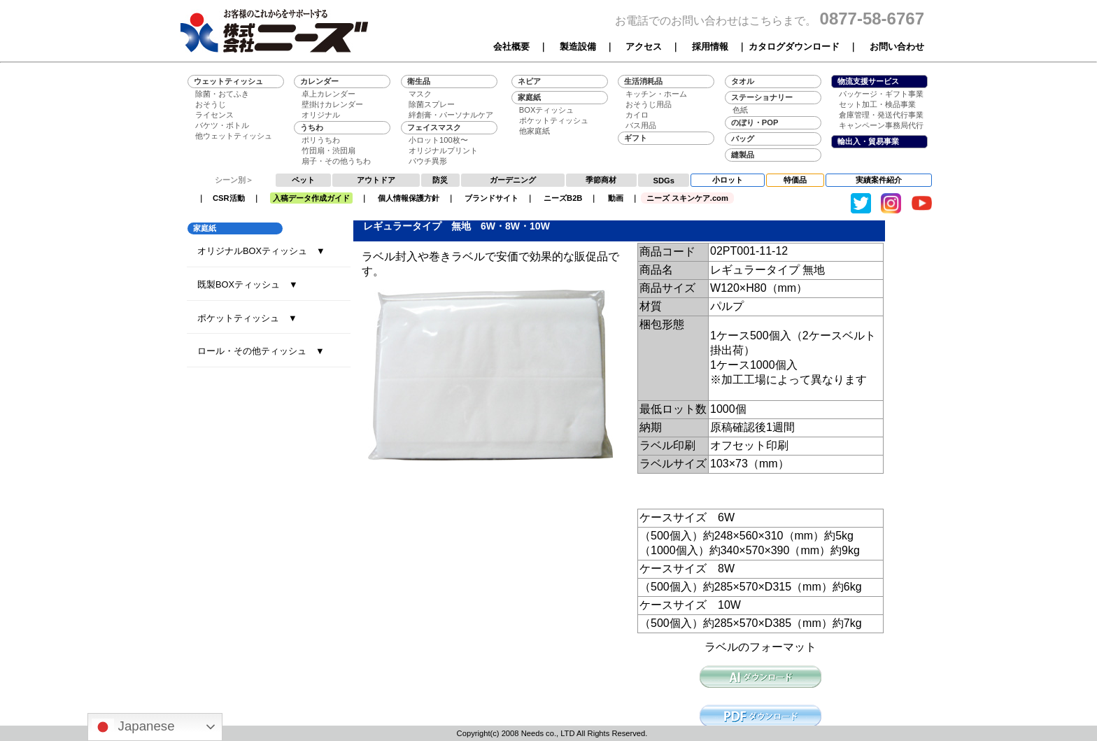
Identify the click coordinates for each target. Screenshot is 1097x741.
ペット (303, 180)
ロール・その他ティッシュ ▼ (261, 351)
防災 (440, 180)
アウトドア (376, 180)
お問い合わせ (897, 46)
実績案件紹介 (879, 180)
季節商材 (601, 180)
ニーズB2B (563, 198)
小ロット (727, 180)
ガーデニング (513, 180)
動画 (615, 198)
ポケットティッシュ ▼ (247, 318)
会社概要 (511, 46)
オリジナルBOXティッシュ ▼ (261, 251)
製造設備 (578, 46)
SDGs (663, 180)
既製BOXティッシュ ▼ (247, 284)
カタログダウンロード (794, 46)
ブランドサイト (491, 198)
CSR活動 (229, 198)
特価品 (795, 180)
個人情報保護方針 (408, 198)
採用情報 (710, 46)
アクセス (643, 46)
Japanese (133, 727)
